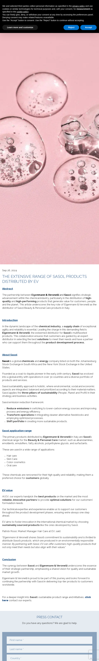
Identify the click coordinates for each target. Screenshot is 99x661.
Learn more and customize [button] (20, 27)
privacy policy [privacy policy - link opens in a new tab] (78, 6)
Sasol (5, 361)
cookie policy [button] (22, 12)
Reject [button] (71, 27)
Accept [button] (88, 27)
